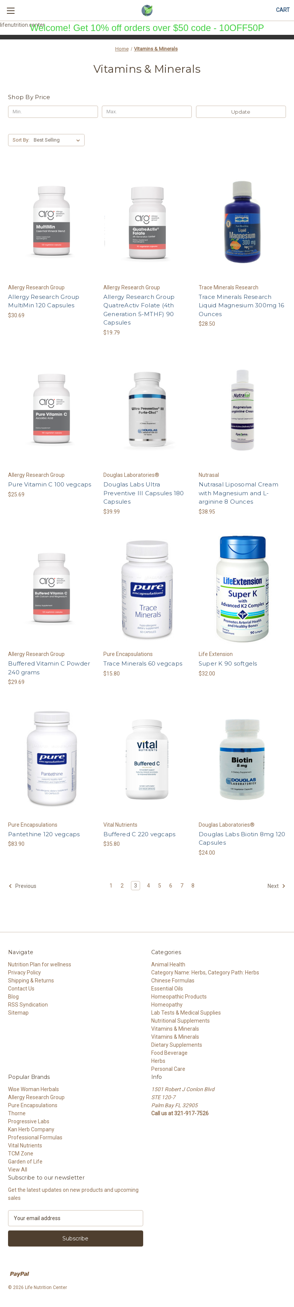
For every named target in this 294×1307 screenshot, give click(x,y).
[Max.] (147, 112)
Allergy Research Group (36, 1097)
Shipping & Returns (31, 980)
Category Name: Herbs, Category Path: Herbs (205, 972)
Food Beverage (169, 1053)
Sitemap (18, 1013)
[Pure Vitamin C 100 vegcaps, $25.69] (51, 410)
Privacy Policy (24, 972)
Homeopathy (167, 1005)
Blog (13, 997)
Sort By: (21, 140)
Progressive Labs (28, 1121)
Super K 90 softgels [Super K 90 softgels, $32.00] (228, 663)
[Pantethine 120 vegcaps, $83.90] (51, 759)
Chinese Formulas (172, 980)
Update (240, 112)
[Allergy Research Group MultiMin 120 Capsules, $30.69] (51, 222)
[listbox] (58, 140)
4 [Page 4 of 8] (148, 886)
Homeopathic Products (179, 997)
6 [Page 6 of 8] (170, 886)
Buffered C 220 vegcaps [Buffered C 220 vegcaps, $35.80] (139, 834)
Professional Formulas (35, 1137)
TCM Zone (20, 1153)
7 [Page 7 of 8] (181, 886)
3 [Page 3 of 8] (135, 886)
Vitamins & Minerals (175, 1029)
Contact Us (21, 989)
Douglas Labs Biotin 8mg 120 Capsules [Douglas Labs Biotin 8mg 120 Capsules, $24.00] (242, 839)
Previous (22, 886)
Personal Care (168, 1069)
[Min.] (53, 112)
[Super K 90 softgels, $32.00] (242, 589)
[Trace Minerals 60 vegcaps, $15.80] (147, 589)
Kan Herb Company (31, 1129)
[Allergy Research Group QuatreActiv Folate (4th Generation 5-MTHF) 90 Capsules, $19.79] (147, 222)
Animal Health (168, 964)
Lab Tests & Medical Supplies (186, 1013)
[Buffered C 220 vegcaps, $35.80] (147, 759)
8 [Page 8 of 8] (192, 886)
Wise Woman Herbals (33, 1089)
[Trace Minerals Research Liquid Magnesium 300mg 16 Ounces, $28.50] (242, 222)
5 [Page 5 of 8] (159, 886)
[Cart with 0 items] (283, 10)
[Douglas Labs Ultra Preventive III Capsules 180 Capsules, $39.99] (147, 410)
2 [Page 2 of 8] (122, 886)
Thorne (17, 1113)
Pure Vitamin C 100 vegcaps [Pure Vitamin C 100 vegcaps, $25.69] (49, 484)
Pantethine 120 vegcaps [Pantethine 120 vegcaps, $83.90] (44, 834)
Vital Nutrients (25, 1145)
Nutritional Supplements (180, 1021)
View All (17, 1170)
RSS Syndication (28, 1005)
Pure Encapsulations (32, 1105)
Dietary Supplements (176, 1045)
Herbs (158, 1061)
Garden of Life (25, 1162)
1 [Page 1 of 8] (111, 886)
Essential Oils (167, 989)
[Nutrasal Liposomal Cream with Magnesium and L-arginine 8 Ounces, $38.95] (242, 410)
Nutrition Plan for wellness (39, 964)
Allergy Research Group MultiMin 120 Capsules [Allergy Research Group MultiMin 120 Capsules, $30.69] (44, 301)
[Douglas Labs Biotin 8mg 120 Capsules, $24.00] (242, 759)
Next (277, 886)
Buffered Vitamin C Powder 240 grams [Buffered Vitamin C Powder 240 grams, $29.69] (49, 668)
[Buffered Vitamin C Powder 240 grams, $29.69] (51, 589)
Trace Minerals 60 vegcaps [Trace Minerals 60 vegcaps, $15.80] (142, 663)
